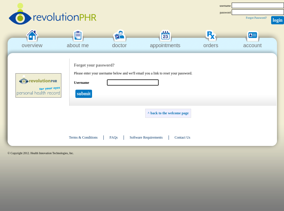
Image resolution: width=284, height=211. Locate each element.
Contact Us (183, 137)
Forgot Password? (256, 17)
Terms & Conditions (83, 137)
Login (278, 20)
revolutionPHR (52, 14)
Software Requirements (146, 137)
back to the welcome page (169, 113)
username (225, 5)
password (225, 12)
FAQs (114, 137)
